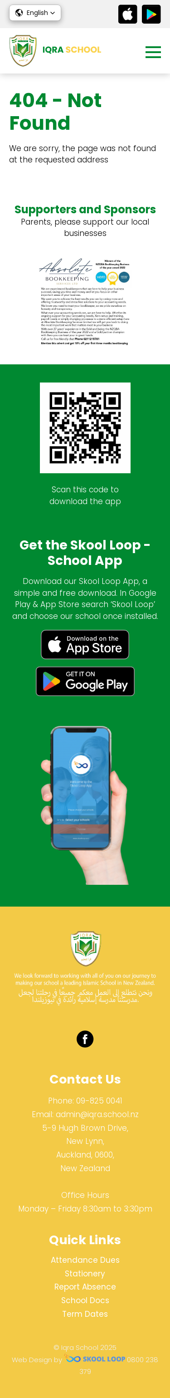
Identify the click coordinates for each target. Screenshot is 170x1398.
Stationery (85, 1273)
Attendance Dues (85, 1260)
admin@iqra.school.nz (97, 1114)
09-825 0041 (99, 1100)
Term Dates (85, 1314)
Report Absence (85, 1286)
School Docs (85, 1300)
